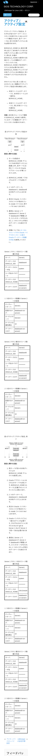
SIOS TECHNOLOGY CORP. (18, 6)
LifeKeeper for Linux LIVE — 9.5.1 (17, 10)
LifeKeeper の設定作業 (21, 740)
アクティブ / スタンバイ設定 (11, 741)
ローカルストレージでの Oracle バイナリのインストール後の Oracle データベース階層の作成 (18, 235)
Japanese (34, 2)
